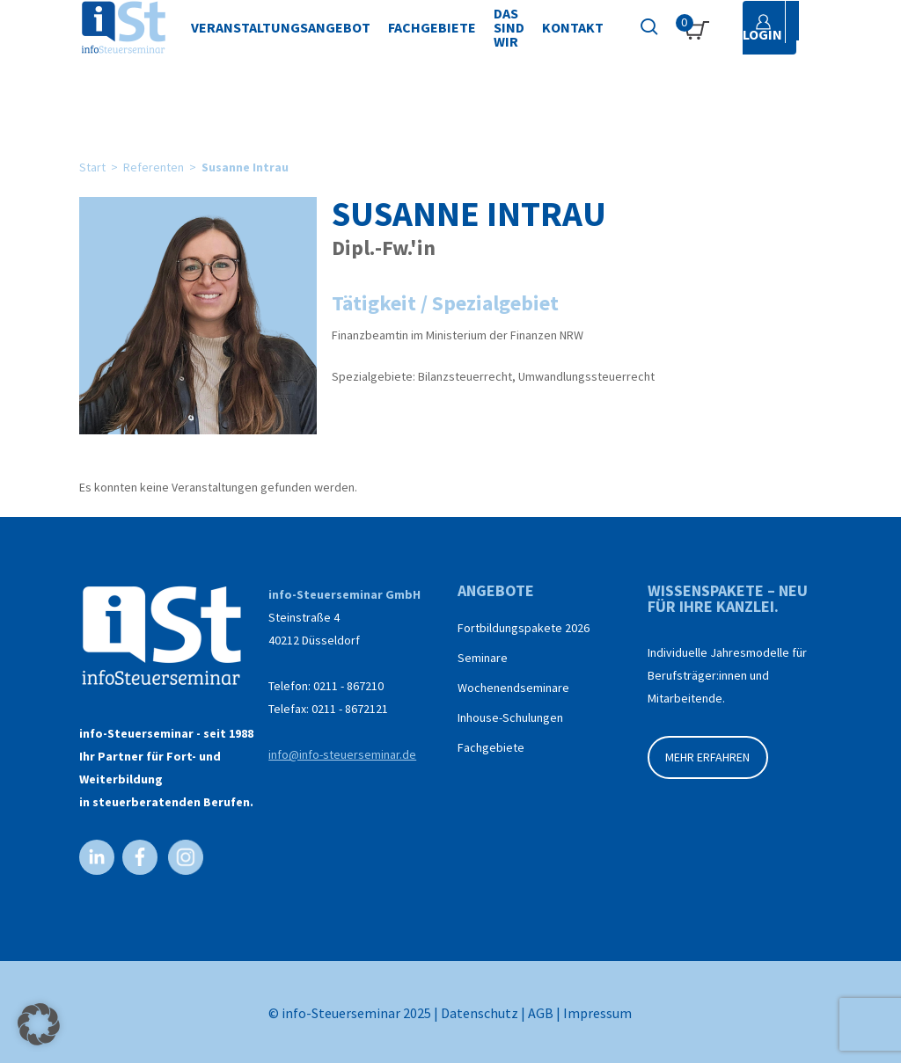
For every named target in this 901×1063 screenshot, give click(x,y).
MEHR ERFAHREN (707, 757)
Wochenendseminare (513, 687)
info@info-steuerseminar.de (342, 754)
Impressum (597, 1013)
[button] (38, 1024)
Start (92, 167)
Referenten (153, 167)
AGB (540, 1013)
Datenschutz (479, 1013)
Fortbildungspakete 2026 (524, 628)
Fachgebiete (491, 747)
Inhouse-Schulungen (510, 717)
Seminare (483, 658)
